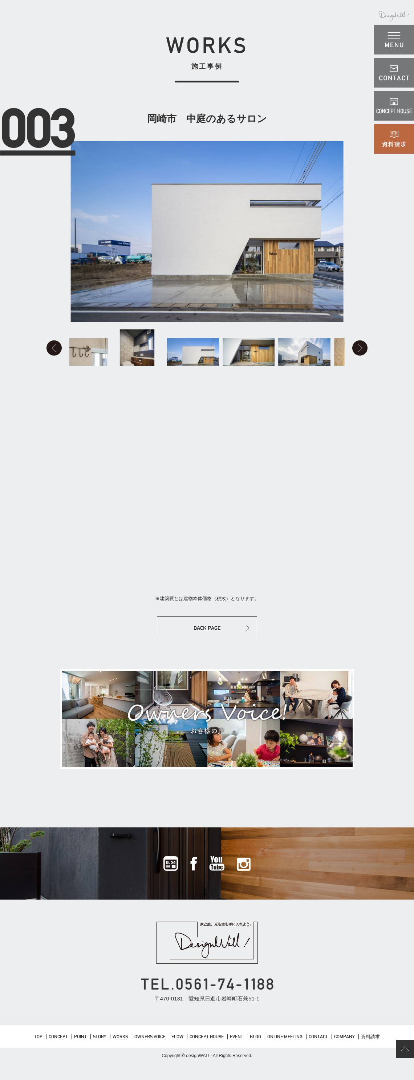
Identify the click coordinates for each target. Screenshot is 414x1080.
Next (360, 356)
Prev (53, 356)
